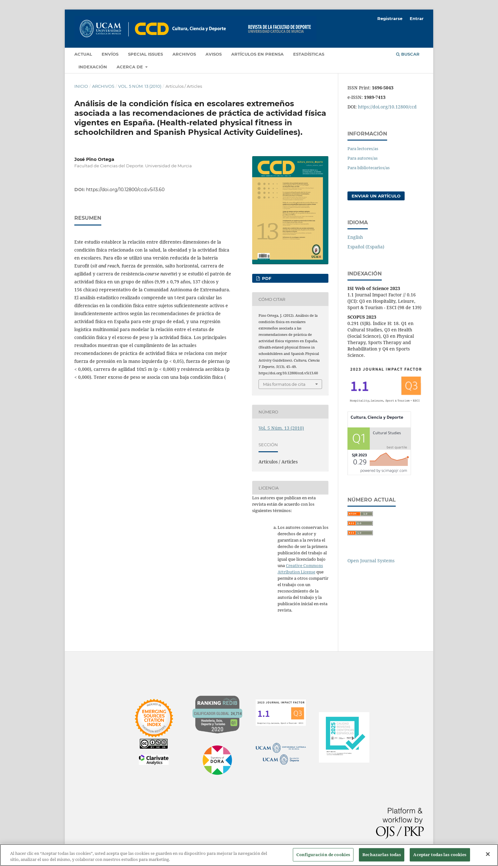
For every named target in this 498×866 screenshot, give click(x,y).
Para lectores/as (362, 148)
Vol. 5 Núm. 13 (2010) (139, 86)
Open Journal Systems (370, 561)
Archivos (184, 54)
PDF (266, 278)
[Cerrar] (488, 854)
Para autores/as (362, 158)
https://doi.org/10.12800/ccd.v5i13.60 (125, 189)
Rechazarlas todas (381, 854)
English (355, 237)
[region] (249, 855)
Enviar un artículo (376, 195)
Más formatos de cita (284, 384)
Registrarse (389, 18)
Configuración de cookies (323, 854)
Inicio (81, 86)
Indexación (92, 66)
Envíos (110, 54)
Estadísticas (308, 54)
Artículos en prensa (257, 54)
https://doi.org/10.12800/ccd (387, 107)
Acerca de (130, 66)
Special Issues (145, 54)
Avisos (213, 54)
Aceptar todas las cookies (439, 854)
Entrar (417, 18)
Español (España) (365, 247)
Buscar (408, 54)
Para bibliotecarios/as (368, 167)
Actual (83, 54)
